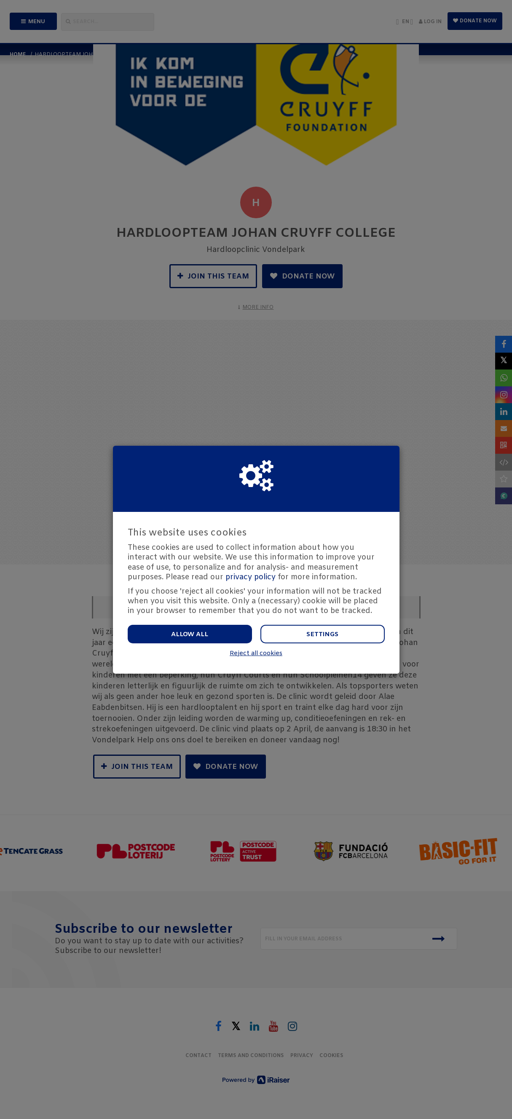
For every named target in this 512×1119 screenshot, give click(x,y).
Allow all (189, 634)
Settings (322, 634)
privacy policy (250, 577)
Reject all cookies (256, 654)
